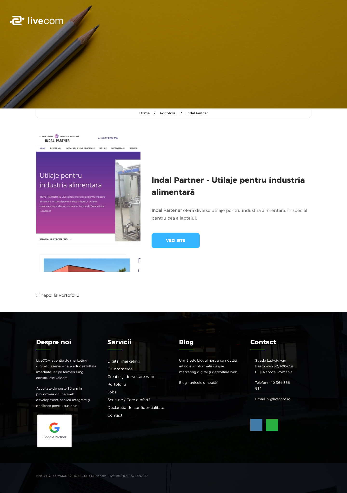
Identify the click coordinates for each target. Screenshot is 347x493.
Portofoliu (168, 113)
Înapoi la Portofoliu (59, 295)
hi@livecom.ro (278, 399)
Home (145, 113)
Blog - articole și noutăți (198, 382)
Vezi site (175, 240)
